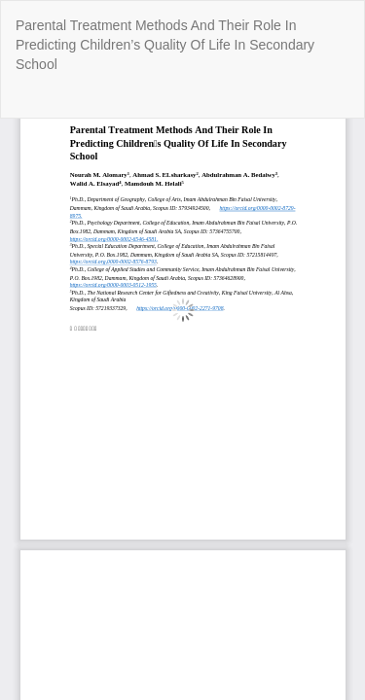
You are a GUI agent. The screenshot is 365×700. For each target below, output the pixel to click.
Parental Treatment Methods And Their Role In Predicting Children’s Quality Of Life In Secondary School (165, 45)
